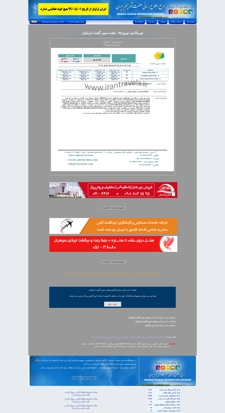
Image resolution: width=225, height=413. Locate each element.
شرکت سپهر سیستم (108, 367)
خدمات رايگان (176, 22)
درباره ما (152, 22)
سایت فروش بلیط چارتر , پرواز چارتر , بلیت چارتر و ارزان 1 (80, 393)
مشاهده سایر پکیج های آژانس (152, 317)
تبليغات (163, 22)
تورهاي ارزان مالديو (155, 337)
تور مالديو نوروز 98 (101, 337)
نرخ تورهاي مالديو (138, 337)
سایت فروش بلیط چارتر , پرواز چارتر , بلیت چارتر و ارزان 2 (80, 400)
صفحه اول (190, 22)
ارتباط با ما (139, 22)
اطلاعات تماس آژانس (155, 321)
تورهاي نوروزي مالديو (119, 337)
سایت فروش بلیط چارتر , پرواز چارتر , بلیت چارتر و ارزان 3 (80, 406)
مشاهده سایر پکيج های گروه (160, 325)
